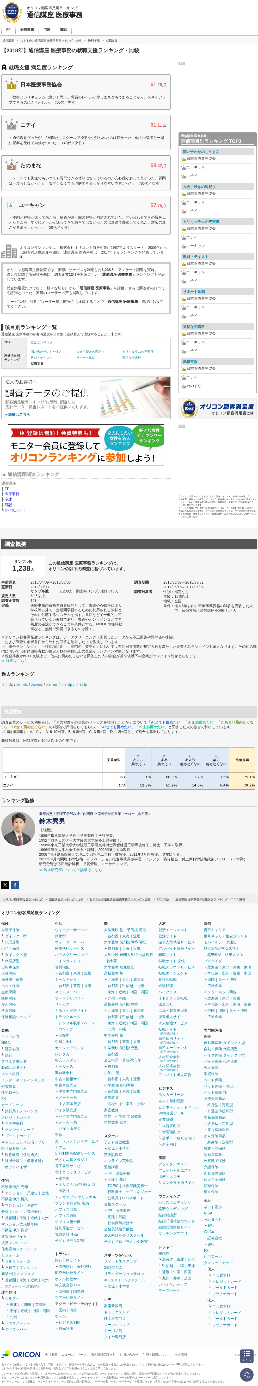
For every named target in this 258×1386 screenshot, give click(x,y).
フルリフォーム (17, 1261)
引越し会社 (64, 1042)
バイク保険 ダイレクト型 (224, 1055)
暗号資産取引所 (14, 1148)
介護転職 (165, 986)
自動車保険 (10, 930)
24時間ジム (113, 1267)
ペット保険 (10, 986)
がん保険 (8, 1004)
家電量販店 (113, 1306)
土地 (45, 1193)
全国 (187, 1278)
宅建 (8, 499)
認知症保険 (213, 1155)
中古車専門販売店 (73, 1091)
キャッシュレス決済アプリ (23, 1142)
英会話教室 (113, 1155)
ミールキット (66, 979)
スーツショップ (117, 1325)
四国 (211, 979)
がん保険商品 (215, 1136)
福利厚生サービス (69, 1228)
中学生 (127, 1104)
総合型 (64, 1178)
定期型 (227, 1105)
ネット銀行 (10, 1074)
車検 (58, 1135)
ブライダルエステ (173, 1164)
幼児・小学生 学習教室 (123, 1116)
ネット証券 (10, 1036)
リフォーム (10, 1255)
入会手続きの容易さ (90, 352)
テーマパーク (169, 1290)
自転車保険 (10, 967)
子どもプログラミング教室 (126, 1242)
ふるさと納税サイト (71, 1010)
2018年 (66, 685)
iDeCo (209, 1232)
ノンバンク (29, 1111)
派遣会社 (165, 1004)
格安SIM (214, 955)
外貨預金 (8, 1086)
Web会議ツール (171, 1113)
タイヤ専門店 (115, 1337)
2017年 (81, 685)
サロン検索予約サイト (176, 1183)
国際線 (78, 1291)
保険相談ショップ (15, 1017)
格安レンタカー (68, 1060)
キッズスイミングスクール (124, 1280)
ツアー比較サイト (69, 1297)
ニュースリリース (74, 1354)
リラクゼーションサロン (124, 1274)
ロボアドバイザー (15, 1167)
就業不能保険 (215, 1148)
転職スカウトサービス (176, 967)
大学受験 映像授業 (119, 967)
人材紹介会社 (169, 1058)
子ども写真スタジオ (71, 1160)
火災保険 (8, 973)
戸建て (32, 1193)
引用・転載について (157, 1354)
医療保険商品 (215, 1098)
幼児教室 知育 (115, 1122)
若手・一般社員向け (178, 1138)
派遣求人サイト (171, 1017)
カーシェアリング (69, 1048)
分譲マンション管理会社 (21, 1211)
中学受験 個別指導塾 (121, 1048)
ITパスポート (15, 510)
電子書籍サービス (69, 1166)
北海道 (113, 979)
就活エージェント (173, 930)
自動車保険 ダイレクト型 (224, 1043)
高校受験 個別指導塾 (121, 1004)
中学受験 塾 (113, 1035)
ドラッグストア (117, 1312)
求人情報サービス (173, 1023)
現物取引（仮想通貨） (23, 1155)
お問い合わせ (129, 1354)
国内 (62, 1310)
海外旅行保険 (12, 979)
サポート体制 (85, 358)
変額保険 (211, 1186)
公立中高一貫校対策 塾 (123, 1060)
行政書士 (115, 1192)
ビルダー (12, 1298)
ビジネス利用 (70, 1322)
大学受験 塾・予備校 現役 (125, 930)
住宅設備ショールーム (19, 1249)
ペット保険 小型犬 (219, 1086)
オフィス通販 (66, 1215)
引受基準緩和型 (220, 1111)
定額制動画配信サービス (75, 1153)
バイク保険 (10, 948)
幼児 (111, 1148)
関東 (191, 1259)
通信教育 (111, 1097)
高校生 (113, 1104)
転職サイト (167, 955)
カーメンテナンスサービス (77, 1141)
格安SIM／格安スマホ (221, 948)
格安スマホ (234, 955)
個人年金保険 (215, 1179)
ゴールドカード (17, 1136)
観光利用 (66, 1328)
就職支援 (190, 362)
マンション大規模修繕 (19, 1224)
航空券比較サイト (69, 1273)
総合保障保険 (215, 1173)
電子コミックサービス (73, 1172)
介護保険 (211, 1167)
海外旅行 (84, 1266)
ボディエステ (169, 1176)
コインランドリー (69, 961)
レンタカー (64, 1054)
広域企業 (214, 986)
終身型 (212, 1105)
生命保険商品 (215, 1117)
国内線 (64, 1291)
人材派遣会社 (169, 1067)
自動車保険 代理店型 (221, 1049)
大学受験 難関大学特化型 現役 (128, 955)
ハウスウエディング (174, 1202)
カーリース (64, 1066)
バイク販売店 (66, 1110)
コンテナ (66, 1029)
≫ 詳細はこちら (14, 661)
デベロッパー (16, 1329)
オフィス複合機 (68, 1222)
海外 (73, 1310)
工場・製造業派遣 (173, 1010)
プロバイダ (213, 961)
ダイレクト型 (16, 936)
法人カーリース (171, 1095)
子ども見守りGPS (70, 1240)
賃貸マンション (14, 1243)
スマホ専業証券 (14, 1061)
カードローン (12, 1105)
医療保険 (8, 998)
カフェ (60, 1147)
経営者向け (171, 1126)
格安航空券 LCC (68, 1285)
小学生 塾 (112, 1073)
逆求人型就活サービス (176, 942)
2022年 (7, 685)
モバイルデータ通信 (220, 942)
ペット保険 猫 (215, 1092)
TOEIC (113, 1186)
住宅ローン (10, 1092)
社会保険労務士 (135, 1186)
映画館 (163, 1253)
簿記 (8, 505)
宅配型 (64, 1035)
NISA (5, 1043)
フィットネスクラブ (120, 1261)
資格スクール (115, 1204)
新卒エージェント (173, 1049)
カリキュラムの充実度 (137, 352)
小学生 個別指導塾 (119, 1085)
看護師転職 (167, 979)
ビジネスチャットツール (178, 1107)
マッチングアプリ (173, 1233)
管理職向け (171, 1132)
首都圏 (10, 1218)
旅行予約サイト (68, 1260)
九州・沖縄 (117, 998)
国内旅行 (66, 1266)
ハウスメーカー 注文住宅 (20, 1286)
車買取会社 (64, 1073)
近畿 (34, 1218)
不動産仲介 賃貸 (14, 1230)
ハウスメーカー (17, 1323)
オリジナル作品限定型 (77, 1184)
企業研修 (165, 1119)
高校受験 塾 (113, 973)
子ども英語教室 (117, 1142)
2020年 (37, 685)
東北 (13, 1304)
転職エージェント (173, 973)
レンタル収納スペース (77, 1023)
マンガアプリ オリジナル (75, 1197)
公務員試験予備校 (118, 1229)
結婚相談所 (167, 1215)
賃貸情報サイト (14, 1236)
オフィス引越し (68, 1209)
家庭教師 (111, 1110)
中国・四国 (41, 1311)
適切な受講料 (131, 358)
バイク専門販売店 (73, 1116)
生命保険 (8, 992)
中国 (247, 973)
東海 (23, 1218)
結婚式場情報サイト (174, 1227)
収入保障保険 (218, 1129)
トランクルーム (68, 1017)
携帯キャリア (215, 930)
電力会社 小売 (66, 1234)
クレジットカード (15, 1117)
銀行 (8, 1055)
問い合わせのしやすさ (46, 352)
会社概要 (51, 1354)
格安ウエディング (173, 1209)
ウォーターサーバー (71, 930)
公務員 (113, 1198)
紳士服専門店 (115, 1318)
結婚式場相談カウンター (178, 1221)
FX (3, 1098)
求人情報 (181, 1354)
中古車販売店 (66, 1085)
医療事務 (12, 494)
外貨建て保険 (215, 1161)
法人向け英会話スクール (124, 1235)
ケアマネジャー (138, 1192)
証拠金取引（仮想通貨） (25, 1161)
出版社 (64, 1191)
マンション (14, 1193)
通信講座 (111, 1167)
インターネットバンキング (23, 1080)
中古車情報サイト (69, 1079)
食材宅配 (62, 967)
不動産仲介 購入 (14, 1199)
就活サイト (167, 936)
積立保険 (211, 1192)
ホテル (60, 1316)
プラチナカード (225, 1294)
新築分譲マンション (17, 1274)
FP (7, 489)
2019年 (51, 685)
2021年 (22, 685)
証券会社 (12, 1049)
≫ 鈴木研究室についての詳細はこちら (70, 870)
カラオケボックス (173, 1284)
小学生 (142, 1104)
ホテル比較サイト (69, 1279)
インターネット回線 (220, 992)
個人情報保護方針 (103, 1354)
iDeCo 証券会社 (14, 1067)
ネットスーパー (68, 992)
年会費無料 (14, 1123)
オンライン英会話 (118, 1161)
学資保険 (8, 1010)
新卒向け (169, 1144)
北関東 (26, 1304)
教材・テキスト (42, 358)
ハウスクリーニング (71, 955)
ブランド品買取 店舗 (72, 1203)
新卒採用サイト (171, 1040)
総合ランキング (42, 342)
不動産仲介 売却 (14, 1187)
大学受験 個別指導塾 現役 (125, 942)
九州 (45, 1218)
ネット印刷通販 (171, 1101)
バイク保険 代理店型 (221, 1061)
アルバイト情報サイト (176, 948)
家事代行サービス (69, 948)
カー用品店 (113, 1331)
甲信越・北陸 (133, 986)
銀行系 (10, 1111)
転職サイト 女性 (171, 961)
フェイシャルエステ (174, 1170)
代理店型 (12, 942)
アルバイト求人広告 (174, 1075)
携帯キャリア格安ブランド (226, 936)
